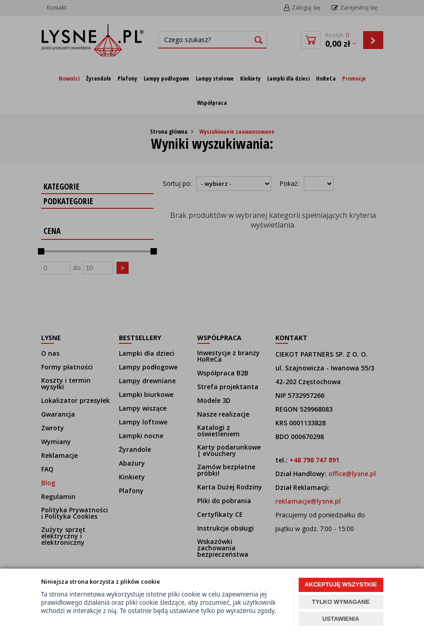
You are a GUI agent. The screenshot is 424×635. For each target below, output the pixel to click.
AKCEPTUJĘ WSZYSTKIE (341, 584)
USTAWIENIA (341, 618)
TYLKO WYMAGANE (341, 601)
